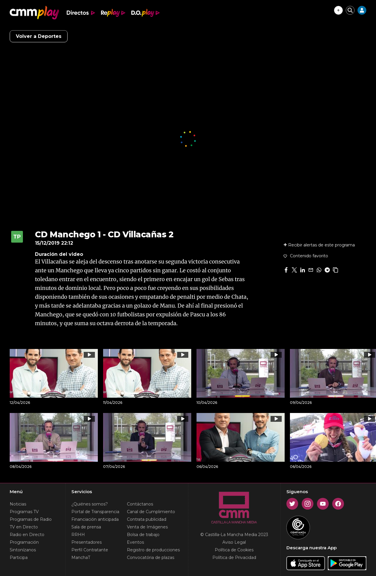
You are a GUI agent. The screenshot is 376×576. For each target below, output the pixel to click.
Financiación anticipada (95, 519)
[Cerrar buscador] (350, 10)
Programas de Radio (31, 519)
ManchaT (80, 557)
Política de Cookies (234, 550)
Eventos (135, 542)
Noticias (18, 504)
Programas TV (24, 511)
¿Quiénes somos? (89, 504)
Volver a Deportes (38, 36)
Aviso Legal (234, 542)
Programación (24, 542)
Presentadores (86, 542)
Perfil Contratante (89, 550)
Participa (19, 557)
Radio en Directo (27, 534)
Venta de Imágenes (147, 527)
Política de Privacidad (234, 557)
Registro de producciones (153, 550)
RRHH (78, 534)
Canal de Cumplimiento (151, 511)
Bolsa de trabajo (143, 534)
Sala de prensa (86, 527)
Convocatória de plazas (150, 557)
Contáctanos (140, 504)
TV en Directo (24, 527)
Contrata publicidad (146, 519)
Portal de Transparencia (95, 511)
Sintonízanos (23, 550)
